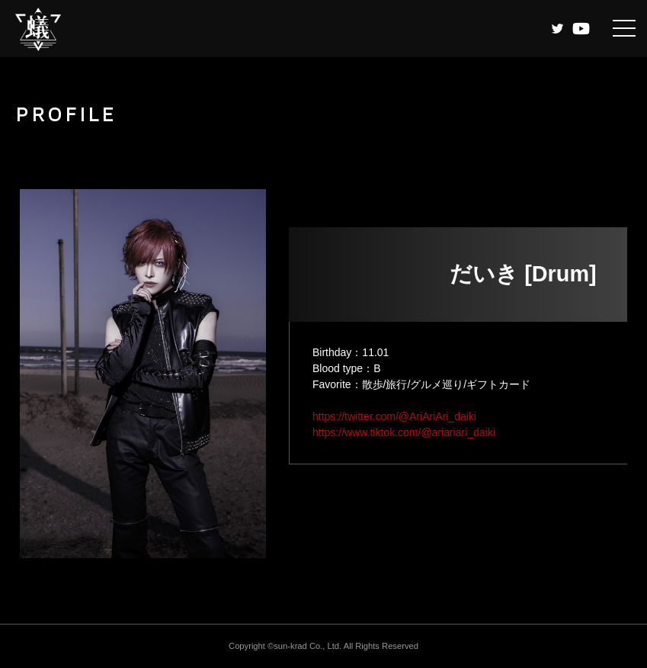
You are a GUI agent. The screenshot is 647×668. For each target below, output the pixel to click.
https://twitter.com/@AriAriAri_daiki (394, 416)
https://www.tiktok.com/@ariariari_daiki (403, 432)
